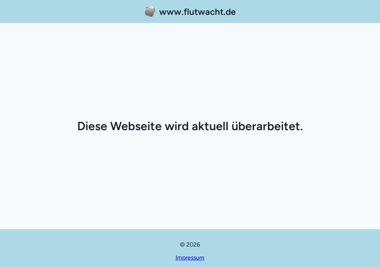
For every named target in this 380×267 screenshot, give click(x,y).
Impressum (190, 257)
